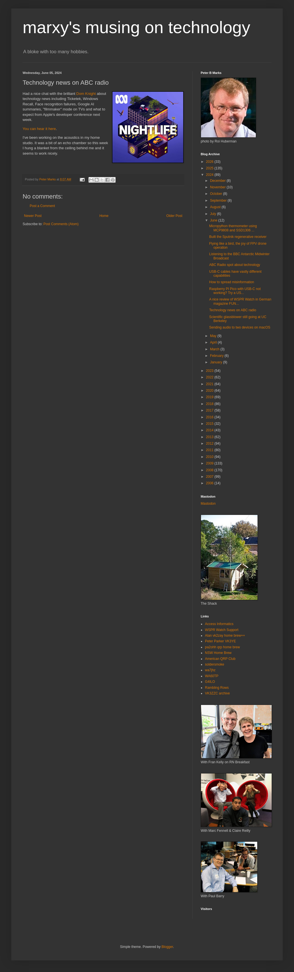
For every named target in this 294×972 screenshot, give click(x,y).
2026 (210, 162)
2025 (210, 168)
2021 (210, 384)
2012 (210, 444)
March (215, 349)
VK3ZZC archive (217, 693)
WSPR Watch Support (221, 630)
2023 (210, 371)
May (213, 336)
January (216, 362)
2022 (210, 377)
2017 (210, 410)
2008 (210, 470)
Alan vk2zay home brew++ (225, 636)
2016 (210, 417)
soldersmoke (214, 664)
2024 (210, 175)
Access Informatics (219, 624)
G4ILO (210, 682)
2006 (210, 483)
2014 (210, 430)
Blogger (167, 947)
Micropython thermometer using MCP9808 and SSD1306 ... (233, 228)
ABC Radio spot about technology (234, 265)
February (217, 356)
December (218, 181)
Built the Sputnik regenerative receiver (238, 237)
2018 (210, 404)
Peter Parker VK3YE (220, 641)
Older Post (174, 216)
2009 (210, 463)
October (216, 194)
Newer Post (33, 216)
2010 (210, 457)
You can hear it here (39, 129)
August (216, 207)
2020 (210, 391)
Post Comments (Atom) (61, 224)
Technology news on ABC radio (232, 310)
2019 (210, 397)
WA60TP (212, 676)
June (214, 220)
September (219, 200)
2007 (210, 477)
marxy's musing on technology (136, 27)
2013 (210, 437)
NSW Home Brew (218, 653)
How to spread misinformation (231, 282)
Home (104, 216)
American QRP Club (220, 659)
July (213, 214)
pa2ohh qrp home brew (222, 647)
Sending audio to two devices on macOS (239, 327)
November (218, 187)
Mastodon (208, 504)
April (214, 342)
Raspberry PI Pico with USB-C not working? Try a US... (235, 291)
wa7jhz (210, 670)
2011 (210, 450)
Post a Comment (42, 206)
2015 (210, 424)
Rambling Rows (217, 688)
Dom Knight (86, 93)
